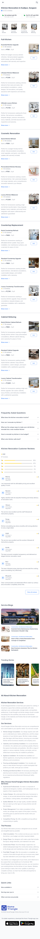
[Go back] (3, 2)
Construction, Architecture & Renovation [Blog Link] (21, 627)
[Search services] (37, 2)
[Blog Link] (20, 617)
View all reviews (32, 592)
